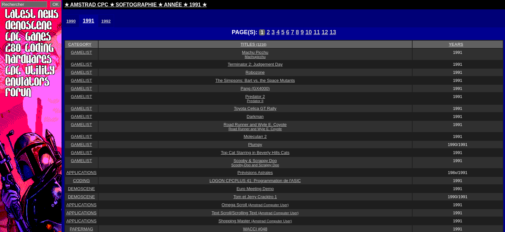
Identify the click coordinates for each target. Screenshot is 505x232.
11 (316, 32)
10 (308, 32)
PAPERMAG (81, 229)
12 (324, 32)
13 (332, 32)
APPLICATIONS (81, 172)
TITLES (253, 44)
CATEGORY (79, 44)
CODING (81, 180)
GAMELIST (81, 52)
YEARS (456, 44)
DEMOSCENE (81, 188)
